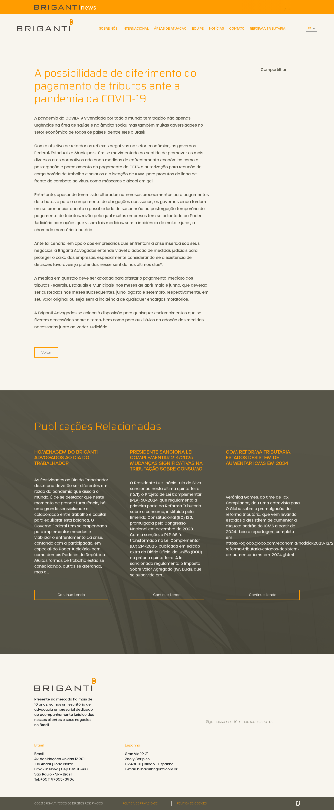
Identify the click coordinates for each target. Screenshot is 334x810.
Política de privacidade (140, 803)
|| (311, 29)
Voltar (46, 352)
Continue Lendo (71, 613)
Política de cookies (192, 803)
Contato (237, 28)
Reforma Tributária (267, 28)
